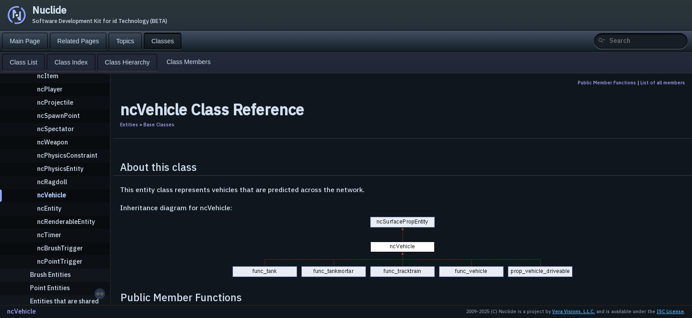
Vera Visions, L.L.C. (573, 311)
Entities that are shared (64, 301)
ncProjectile (55, 102)
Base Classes (158, 124)
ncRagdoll (52, 182)
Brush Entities (50, 274)
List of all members (662, 83)
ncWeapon (52, 142)
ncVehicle (51, 195)
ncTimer (49, 235)
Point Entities (50, 288)
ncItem (47, 76)
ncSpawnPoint (58, 115)
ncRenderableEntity (66, 221)
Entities (129, 124)
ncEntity (49, 208)
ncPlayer (50, 89)
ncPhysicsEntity (60, 168)
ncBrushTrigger (60, 248)
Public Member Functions (607, 83)
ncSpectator (55, 129)
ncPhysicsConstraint (67, 155)
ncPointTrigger (60, 261)
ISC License (670, 311)
